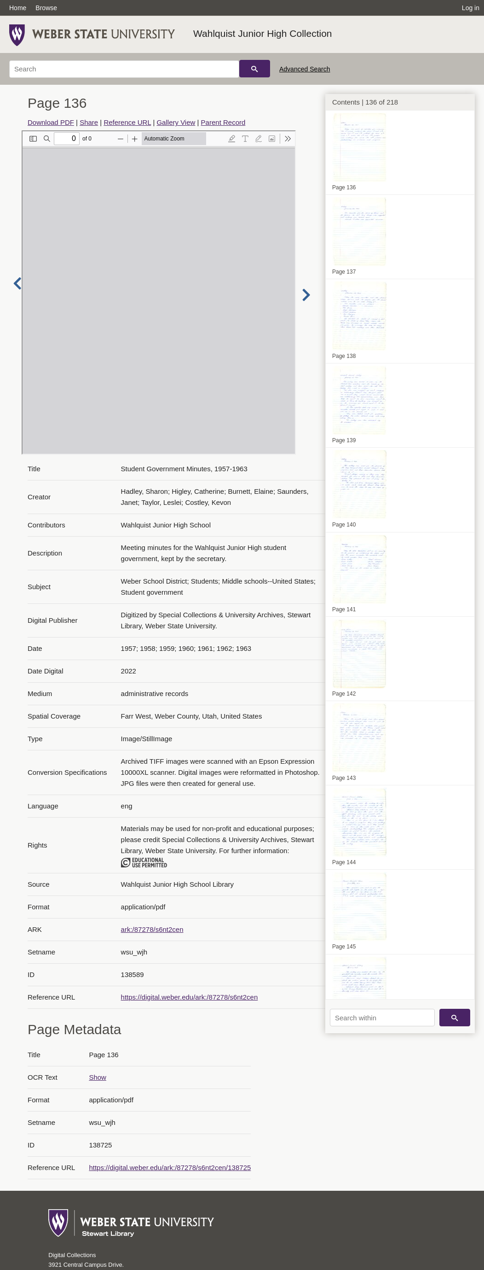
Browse (46, 8)
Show (97, 1077)
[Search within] (382, 1017)
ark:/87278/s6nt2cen (152, 929)
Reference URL (127, 122)
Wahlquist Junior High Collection (262, 33)
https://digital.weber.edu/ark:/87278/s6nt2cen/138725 (170, 1167)
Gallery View (175, 122)
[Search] (124, 69)
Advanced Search (304, 69)
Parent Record (223, 122)
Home (17, 8)
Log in (470, 8)
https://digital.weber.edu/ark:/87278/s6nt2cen (189, 997)
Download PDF (51, 122)
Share (89, 122)
